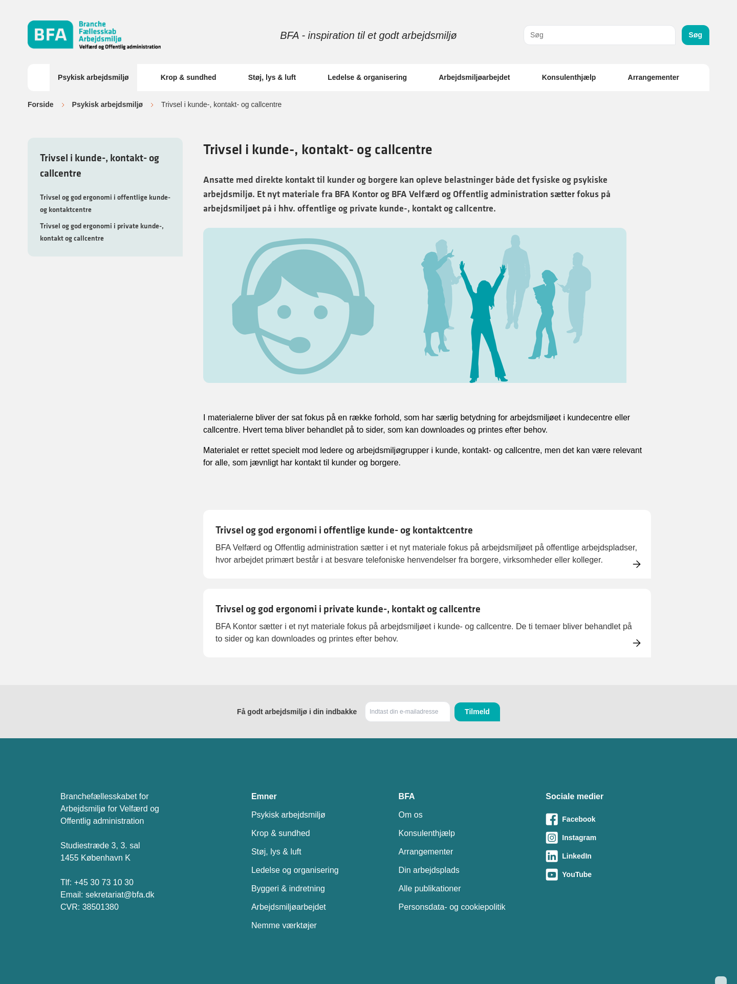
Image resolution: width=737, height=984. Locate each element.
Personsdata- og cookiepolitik (452, 907)
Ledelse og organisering (295, 870)
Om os (411, 814)
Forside (41, 104)
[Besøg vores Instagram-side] (611, 837)
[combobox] (600, 35)
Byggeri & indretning (288, 888)
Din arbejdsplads (429, 870)
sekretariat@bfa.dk (120, 894)
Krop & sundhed (188, 77)
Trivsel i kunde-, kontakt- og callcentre (99, 165)
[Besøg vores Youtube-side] (611, 874)
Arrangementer (653, 77)
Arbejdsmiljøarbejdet (474, 77)
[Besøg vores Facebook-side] (611, 819)
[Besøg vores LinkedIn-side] (611, 856)
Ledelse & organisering (367, 77)
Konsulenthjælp (569, 77)
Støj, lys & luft (272, 77)
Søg (695, 35)
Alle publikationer (430, 888)
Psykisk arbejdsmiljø (93, 77)
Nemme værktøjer (284, 925)
